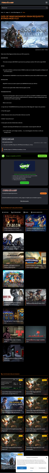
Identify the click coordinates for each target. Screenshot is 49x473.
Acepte (21, 468)
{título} (31, 470)
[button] (46, 457)
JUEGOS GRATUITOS (36, 212)
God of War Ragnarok (15, 12)
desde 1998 (43, 193)
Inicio (2, 12)
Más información (24, 201)
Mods (24, 12)
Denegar (32, 468)
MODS (25, 212)
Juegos (7, 12)
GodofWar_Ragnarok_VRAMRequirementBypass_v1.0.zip (15, 149)
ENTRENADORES (16, 212)
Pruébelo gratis (42, 155)
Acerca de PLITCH (24, 182)
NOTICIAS (5, 212)
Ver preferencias (42, 468)
